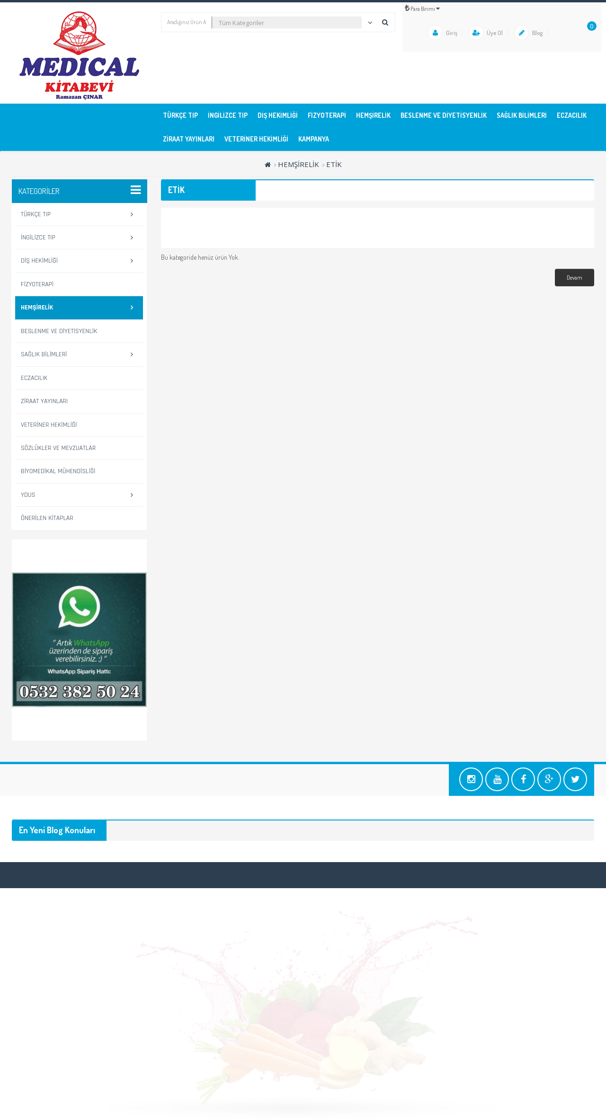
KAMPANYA (313, 139)
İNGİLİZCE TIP (228, 115)
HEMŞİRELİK (373, 115)
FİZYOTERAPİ (327, 115)
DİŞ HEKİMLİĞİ (278, 115)
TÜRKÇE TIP (180, 115)
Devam (574, 277)
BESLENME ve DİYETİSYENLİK (444, 115)
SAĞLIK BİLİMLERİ (522, 115)
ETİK (334, 164)
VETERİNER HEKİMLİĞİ (256, 139)
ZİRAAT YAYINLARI (188, 139)
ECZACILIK (572, 115)
